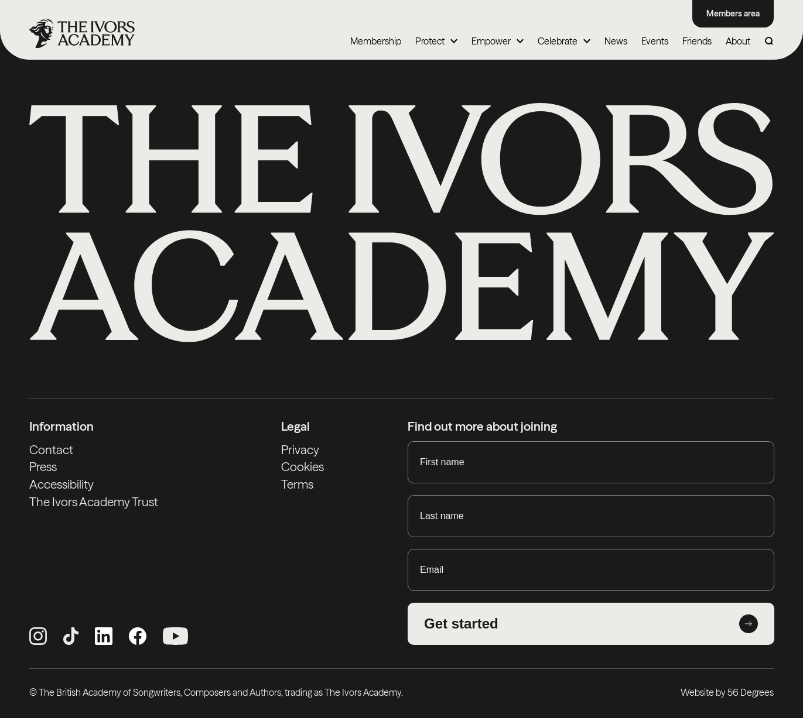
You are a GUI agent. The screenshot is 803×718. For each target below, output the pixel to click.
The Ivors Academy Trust (93, 501)
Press (43, 466)
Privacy (300, 449)
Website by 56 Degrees (727, 692)
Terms (297, 484)
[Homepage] (82, 33)
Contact (51, 449)
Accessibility (61, 484)
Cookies (302, 466)
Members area (733, 13)
